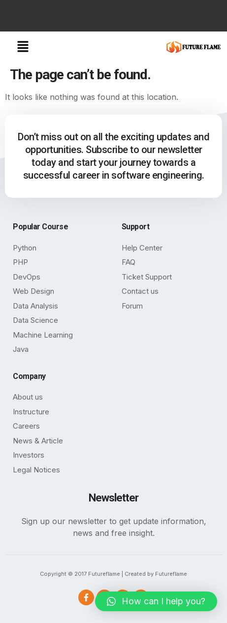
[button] (22, 47)
